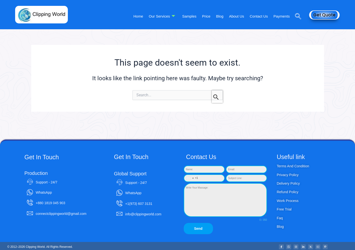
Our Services (167, 16)
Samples (193, 16)
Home (144, 16)
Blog (222, 16)
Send (198, 228)
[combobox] (191, 178)
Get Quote (324, 15)
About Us (238, 16)
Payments (282, 16)
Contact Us (260, 16)
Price (209, 16)
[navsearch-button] (296, 9)
